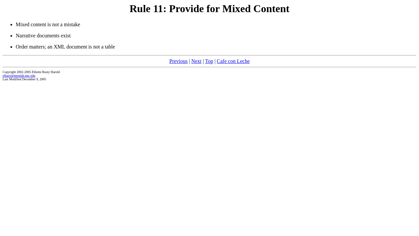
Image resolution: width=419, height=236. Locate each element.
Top (209, 61)
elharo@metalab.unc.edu (19, 75)
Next (196, 61)
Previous (178, 61)
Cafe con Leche (233, 61)
